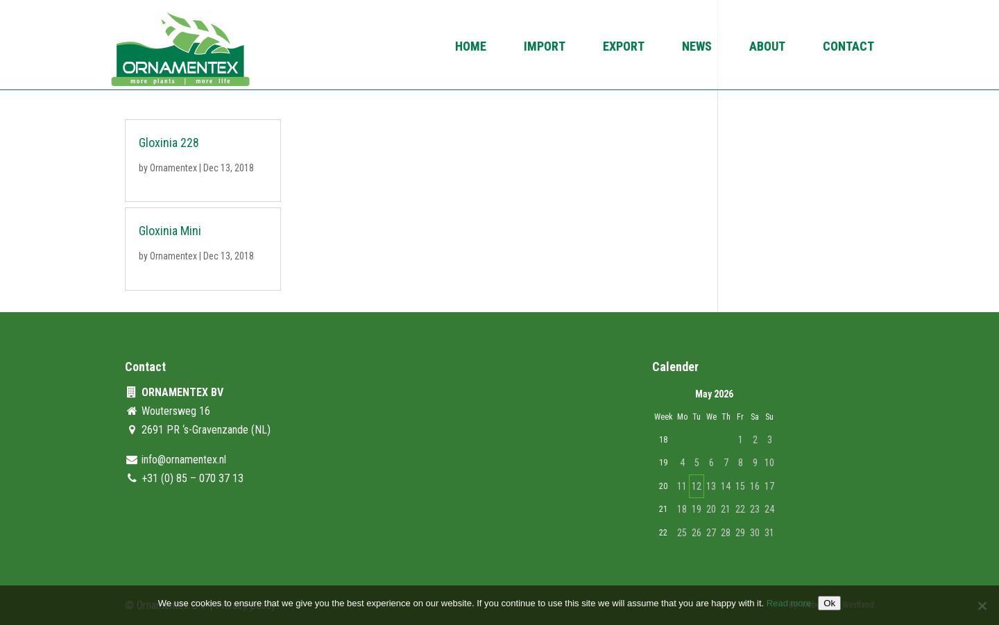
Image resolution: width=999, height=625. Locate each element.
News (697, 47)
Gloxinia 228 (169, 142)
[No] (982, 606)
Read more (789, 603)
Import (544, 47)
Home (470, 47)
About (767, 47)
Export (623, 47)
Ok (829, 603)
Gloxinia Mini (170, 230)
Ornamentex (173, 167)
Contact (848, 47)
